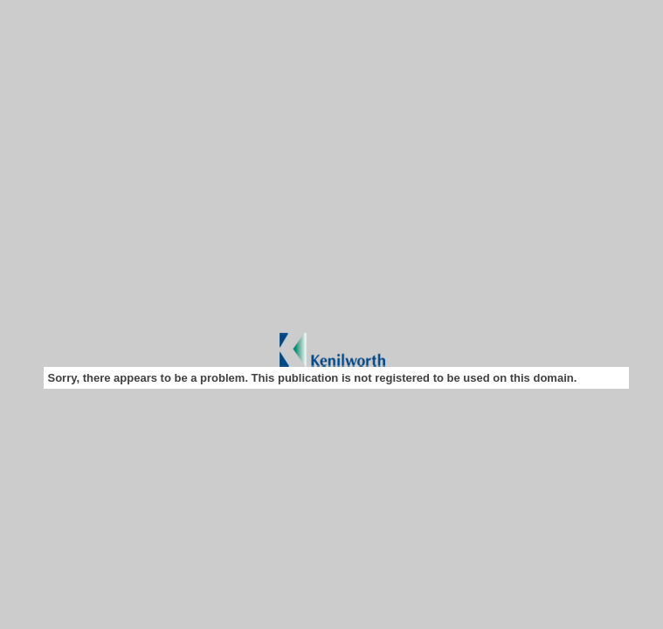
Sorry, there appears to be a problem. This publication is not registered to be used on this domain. (312, 377)
